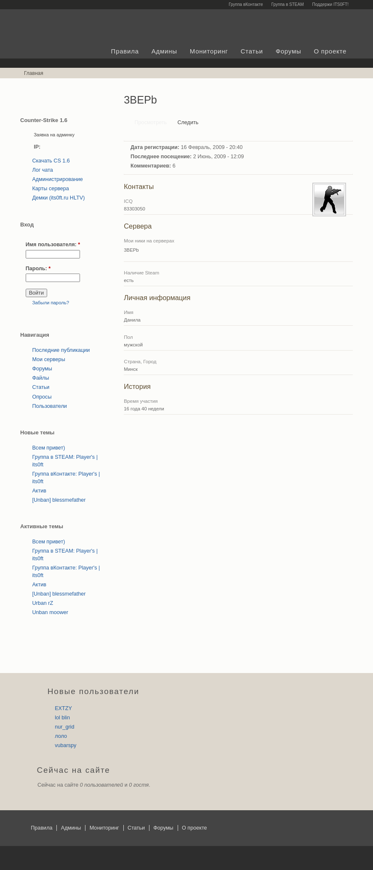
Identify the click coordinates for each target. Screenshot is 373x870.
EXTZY (63, 708)
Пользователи (49, 406)
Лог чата (42, 170)
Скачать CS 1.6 (50, 161)
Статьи (252, 51)
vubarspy (65, 745)
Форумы (288, 51)
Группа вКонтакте (246, 4)
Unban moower (50, 612)
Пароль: (38, 268)
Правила (125, 51)
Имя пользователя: (53, 244)
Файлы (40, 378)
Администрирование (57, 179)
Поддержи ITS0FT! (330, 4)
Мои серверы (48, 359)
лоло (61, 736)
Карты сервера (50, 189)
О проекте (330, 51)
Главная (33, 73)
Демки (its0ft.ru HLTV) (58, 198)
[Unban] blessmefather (58, 500)
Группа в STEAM (287, 4)
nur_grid (64, 727)
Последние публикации (61, 350)
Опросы (41, 397)
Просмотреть (151, 122)
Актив (39, 491)
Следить (187, 122)
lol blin (62, 718)
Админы (164, 51)
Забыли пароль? (50, 302)
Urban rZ (42, 603)
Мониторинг (209, 51)
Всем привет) (48, 448)
